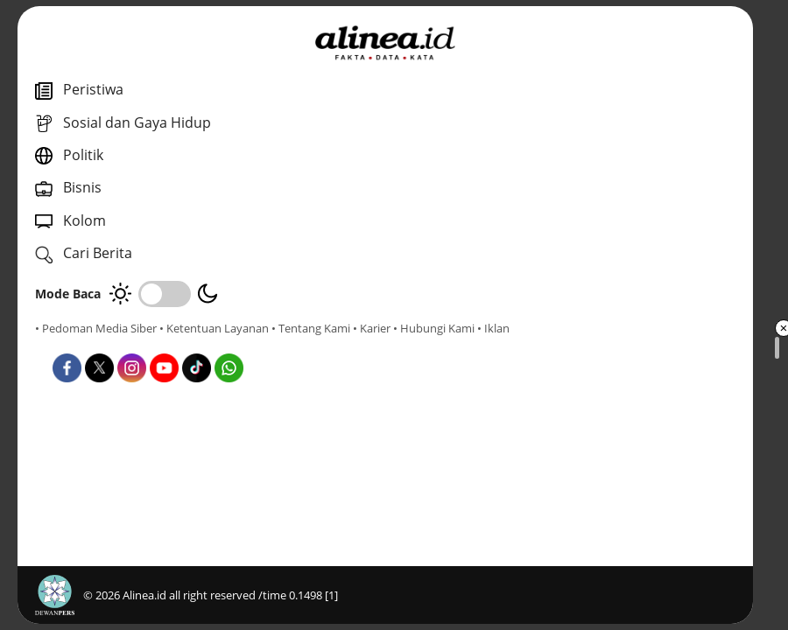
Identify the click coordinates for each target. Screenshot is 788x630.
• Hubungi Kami (197, 344)
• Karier (135, 344)
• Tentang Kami (74, 344)
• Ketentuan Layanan (214, 328)
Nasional (402, 393)
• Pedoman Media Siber (96, 328)
